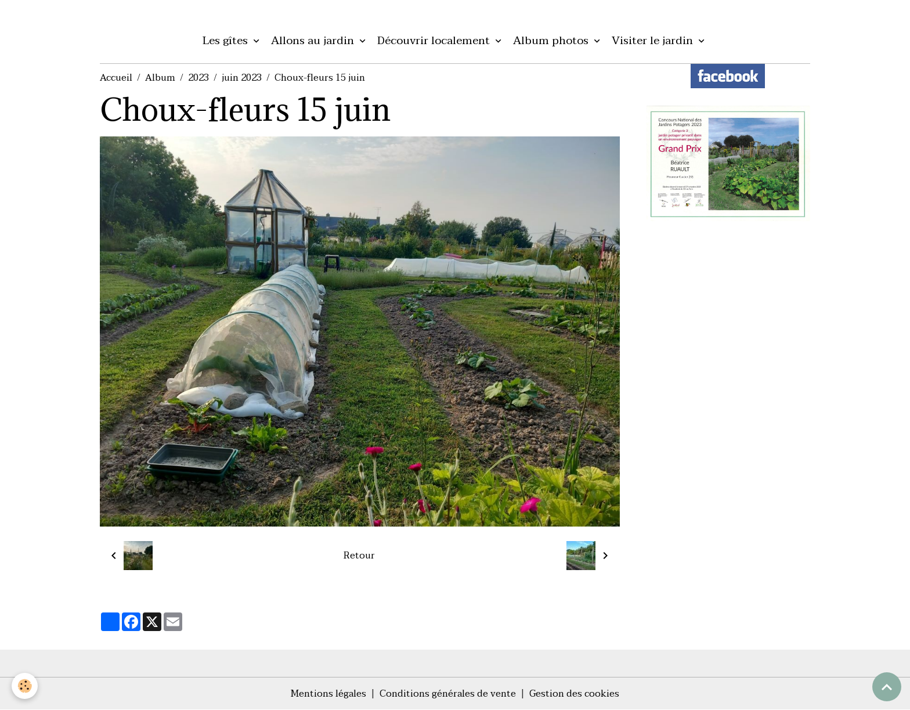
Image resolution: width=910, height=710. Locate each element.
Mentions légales (328, 694)
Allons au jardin (314, 40)
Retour (359, 555)
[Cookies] (25, 686)
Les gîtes (227, 40)
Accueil (116, 78)
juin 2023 (242, 78)
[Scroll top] (886, 686)
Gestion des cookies (574, 694)
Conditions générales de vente (448, 694)
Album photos (552, 40)
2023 (198, 78)
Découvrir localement (435, 40)
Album (160, 78)
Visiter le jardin (654, 40)
